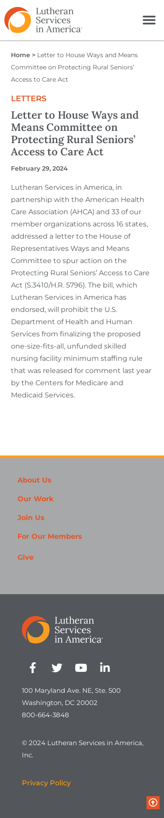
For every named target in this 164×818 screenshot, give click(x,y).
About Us (34, 480)
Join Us (31, 517)
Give (25, 557)
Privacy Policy (46, 783)
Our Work (35, 499)
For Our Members (49, 536)
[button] (149, 20)
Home (20, 55)
